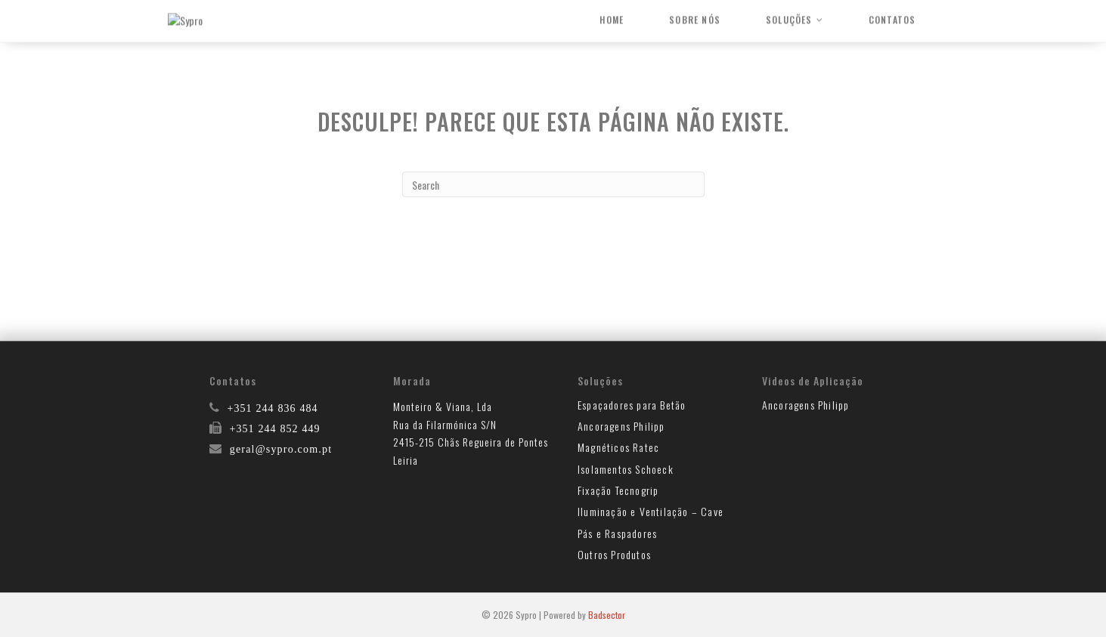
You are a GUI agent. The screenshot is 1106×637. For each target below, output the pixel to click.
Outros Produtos (614, 554)
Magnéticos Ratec (618, 447)
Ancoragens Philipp (621, 426)
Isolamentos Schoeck (626, 469)
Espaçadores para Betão (632, 405)
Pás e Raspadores (617, 533)
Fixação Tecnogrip (618, 490)
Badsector (606, 614)
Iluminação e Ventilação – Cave (650, 511)
